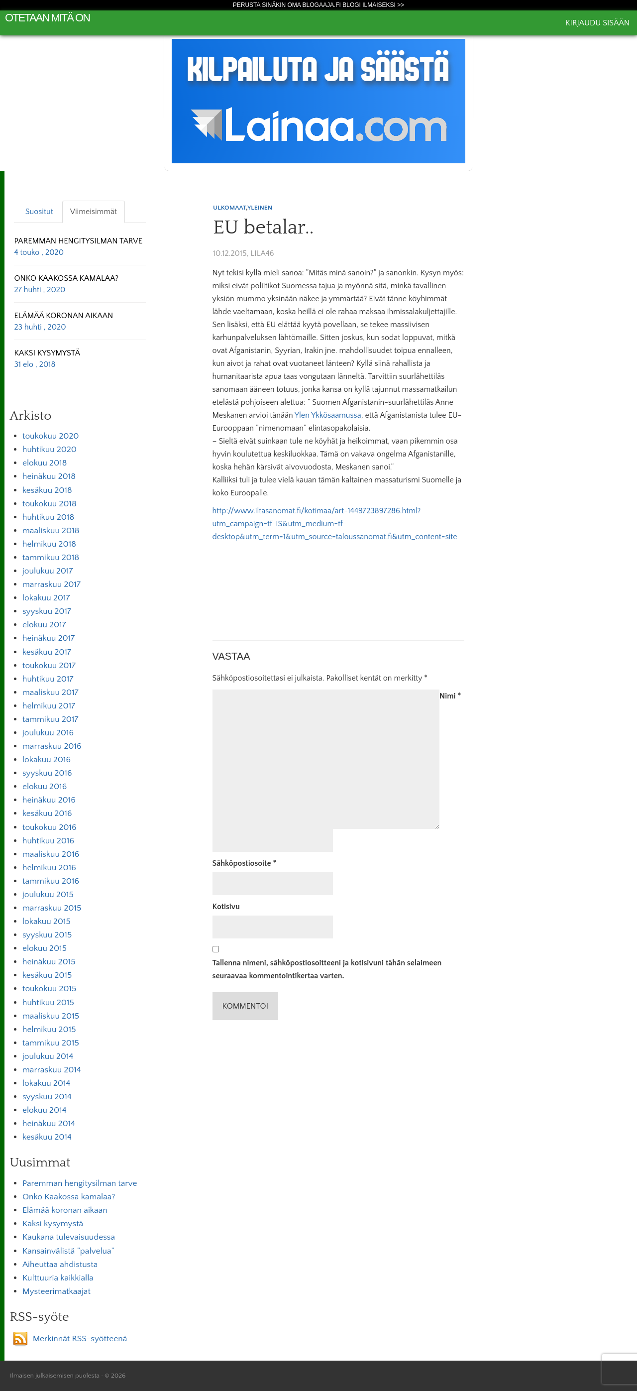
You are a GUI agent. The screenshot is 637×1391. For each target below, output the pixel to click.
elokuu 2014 (44, 1110)
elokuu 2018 (44, 463)
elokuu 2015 (44, 948)
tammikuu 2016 (50, 881)
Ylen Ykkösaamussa (328, 415)
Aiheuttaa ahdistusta (60, 1265)
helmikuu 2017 (48, 706)
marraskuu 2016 (52, 746)
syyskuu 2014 (47, 1097)
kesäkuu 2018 (47, 490)
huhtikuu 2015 (48, 1003)
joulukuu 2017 (47, 571)
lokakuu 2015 (46, 922)
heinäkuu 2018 (49, 476)
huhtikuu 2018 (48, 517)
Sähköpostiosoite (244, 863)
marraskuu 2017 (51, 584)
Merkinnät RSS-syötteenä (80, 1339)
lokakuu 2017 (46, 598)
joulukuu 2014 (47, 1056)
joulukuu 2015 (48, 895)
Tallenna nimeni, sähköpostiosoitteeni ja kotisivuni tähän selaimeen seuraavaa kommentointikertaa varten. (327, 969)
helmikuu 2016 (49, 868)
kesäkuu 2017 (46, 652)
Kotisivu (226, 906)
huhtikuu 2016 (48, 841)
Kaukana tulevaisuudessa (68, 1237)
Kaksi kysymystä (52, 1224)
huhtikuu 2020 (49, 450)
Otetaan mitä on (47, 17)
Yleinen (259, 207)
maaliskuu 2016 (50, 854)
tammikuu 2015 (50, 1043)
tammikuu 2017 (50, 719)
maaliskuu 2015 (50, 1016)
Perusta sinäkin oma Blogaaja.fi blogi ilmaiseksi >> (319, 4)
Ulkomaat (229, 207)
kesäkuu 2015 (47, 975)
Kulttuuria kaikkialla (58, 1278)
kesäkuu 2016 (47, 813)
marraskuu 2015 (51, 908)
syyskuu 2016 (47, 773)
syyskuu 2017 (46, 611)
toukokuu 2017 (49, 666)
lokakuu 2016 (46, 760)
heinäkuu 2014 (48, 1124)
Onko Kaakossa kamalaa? (68, 1197)
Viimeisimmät (93, 211)
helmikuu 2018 (49, 544)
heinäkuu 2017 (48, 638)
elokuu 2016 (44, 787)
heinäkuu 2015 (49, 962)
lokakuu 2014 (46, 1083)
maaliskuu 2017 (50, 692)
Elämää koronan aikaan (64, 1210)
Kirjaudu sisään (597, 22)
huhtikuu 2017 (47, 679)
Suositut (39, 211)
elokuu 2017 (44, 625)
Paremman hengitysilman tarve (79, 1183)
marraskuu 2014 (51, 1070)
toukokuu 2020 (50, 436)
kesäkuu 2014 (47, 1137)
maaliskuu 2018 (50, 531)
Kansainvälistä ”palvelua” (68, 1251)
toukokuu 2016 (49, 827)
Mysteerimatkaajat (56, 1291)
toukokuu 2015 (49, 989)
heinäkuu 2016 (49, 800)
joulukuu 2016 (48, 733)
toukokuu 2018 (49, 504)
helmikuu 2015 (49, 1030)
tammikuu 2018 (50, 558)
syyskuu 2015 (47, 935)
